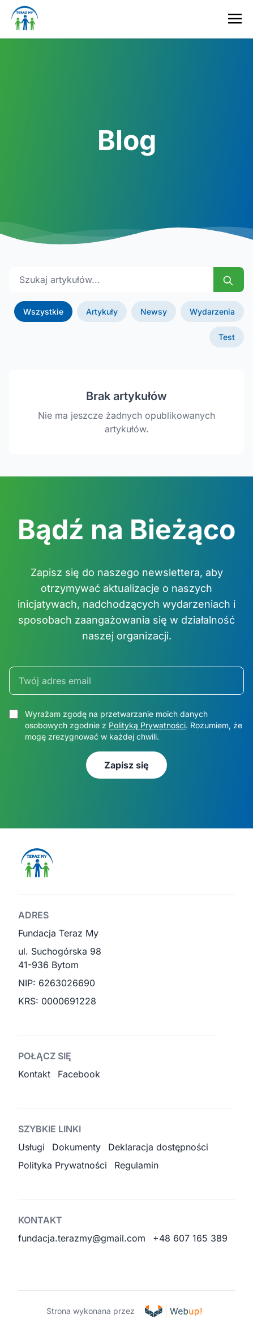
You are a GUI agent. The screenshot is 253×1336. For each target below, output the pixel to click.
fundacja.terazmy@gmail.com (81, 1238)
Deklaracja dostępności (158, 1147)
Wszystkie (43, 311)
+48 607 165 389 (190, 1238)
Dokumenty (76, 1147)
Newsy (153, 311)
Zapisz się (126, 765)
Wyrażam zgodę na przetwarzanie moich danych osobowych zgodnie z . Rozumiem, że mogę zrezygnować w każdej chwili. (133, 725)
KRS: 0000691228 (57, 1001)
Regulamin (136, 1165)
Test (226, 337)
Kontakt (34, 1074)
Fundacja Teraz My (58, 933)
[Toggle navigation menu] (235, 19)
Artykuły (102, 311)
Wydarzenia (212, 311)
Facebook (79, 1074)
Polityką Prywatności (147, 725)
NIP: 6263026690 (56, 983)
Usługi (31, 1147)
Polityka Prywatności (62, 1165)
